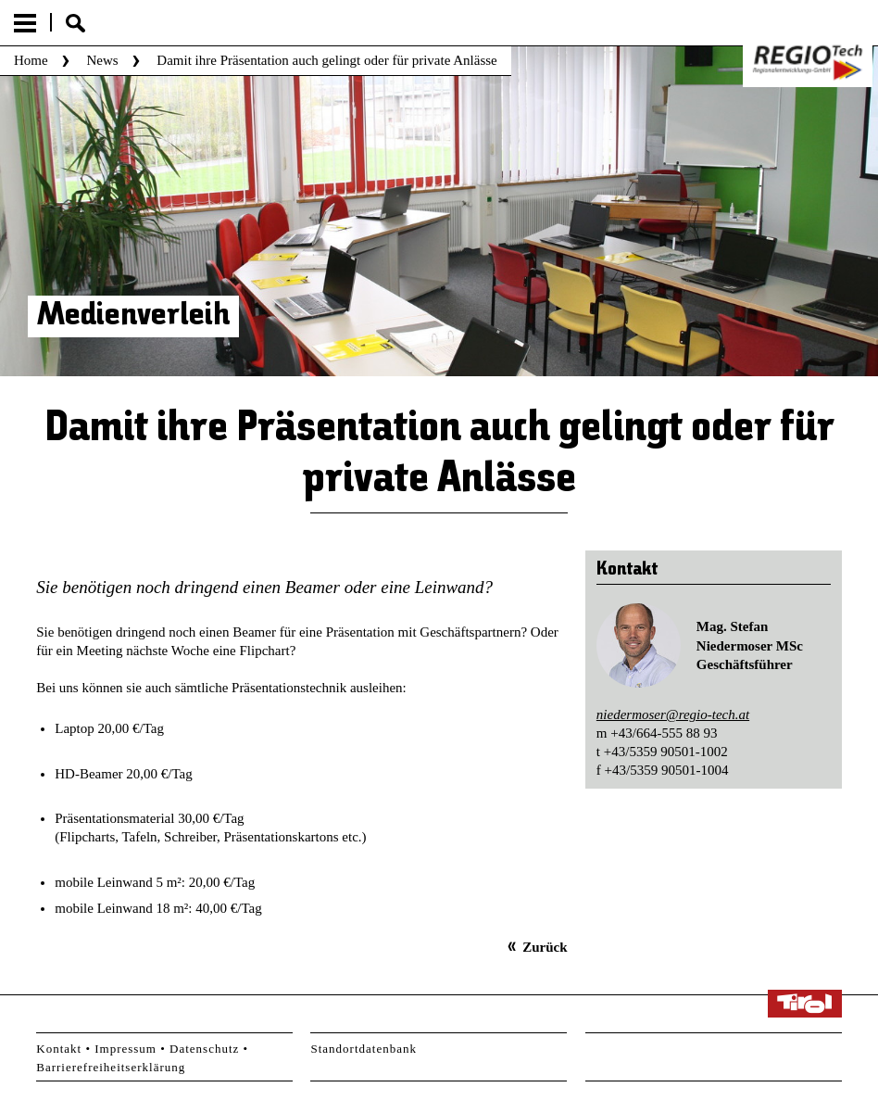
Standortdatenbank (363, 1049)
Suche (75, 23)
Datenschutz (204, 1049)
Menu (25, 23)
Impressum (125, 1049)
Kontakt (59, 1049)
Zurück (544, 947)
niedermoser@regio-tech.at (672, 714)
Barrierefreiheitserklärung (110, 1067)
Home (31, 60)
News (102, 60)
